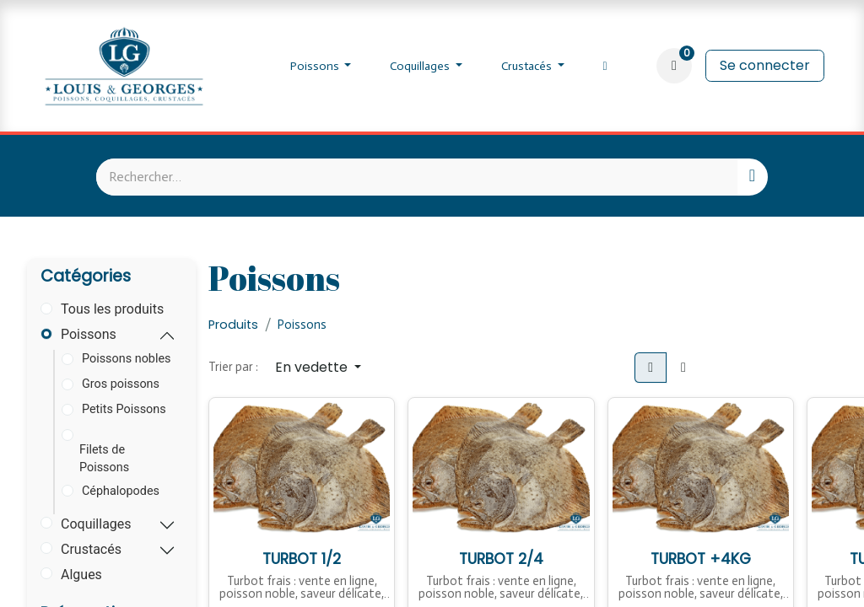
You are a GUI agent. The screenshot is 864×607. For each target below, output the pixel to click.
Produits (233, 324)
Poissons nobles (126, 359)
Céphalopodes (120, 491)
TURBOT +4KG (700, 558)
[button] (318, 368)
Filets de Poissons (104, 459)
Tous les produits (112, 309)
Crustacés (91, 549)
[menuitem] (321, 66)
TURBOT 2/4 (501, 558)
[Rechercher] (752, 177)
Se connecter (765, 65)
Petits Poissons (124, 409)
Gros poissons (120, 384)
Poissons (88, 334)
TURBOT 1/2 (302, 558)
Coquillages (96, 524)
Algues (81, 575)
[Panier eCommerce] (674, 65)
